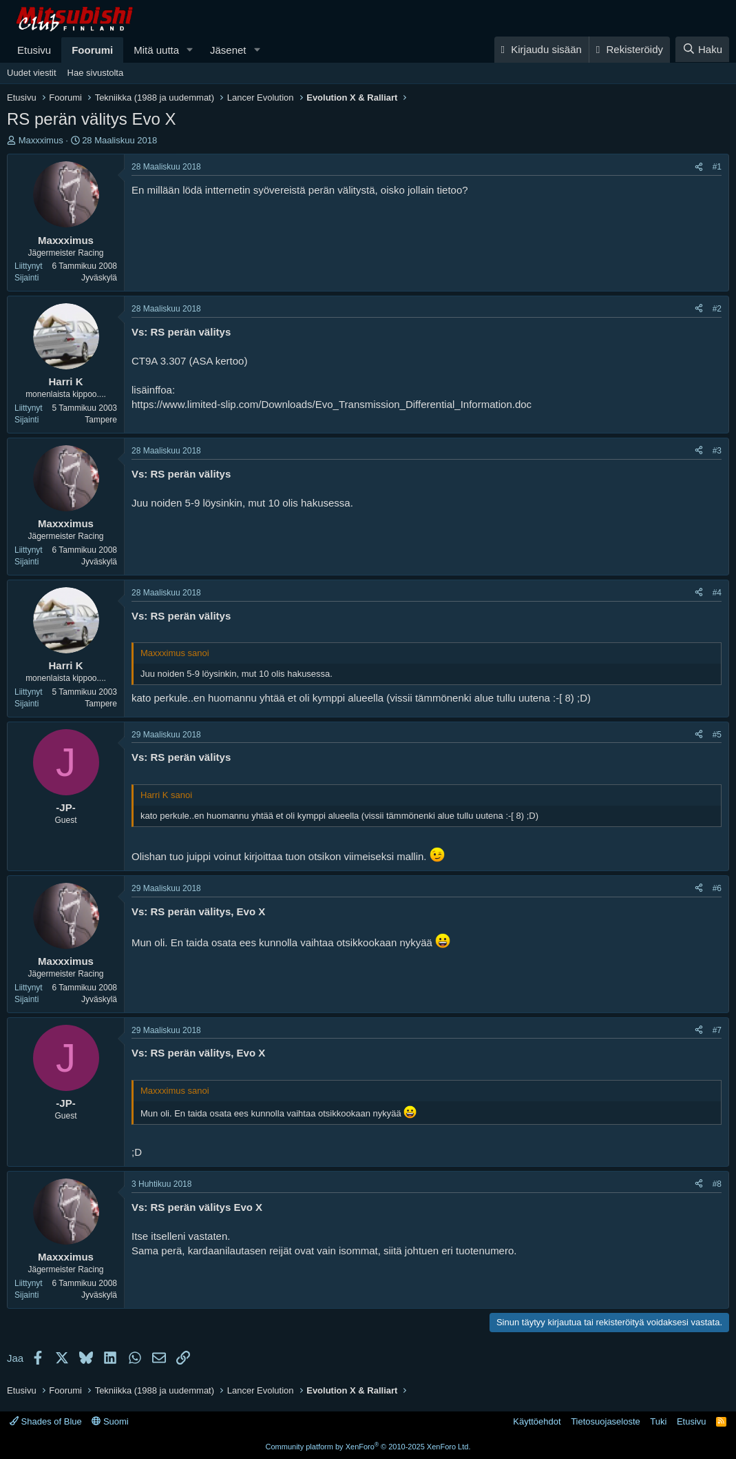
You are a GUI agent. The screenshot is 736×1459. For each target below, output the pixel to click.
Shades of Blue (46, 1421)
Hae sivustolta (95, 73)
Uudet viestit (31, 73)
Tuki (658, 1421)
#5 (717, 734)
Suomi (110, 1421)
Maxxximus (41, 140)
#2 (717, 309)
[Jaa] (699, 167)
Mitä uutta (156, 50)
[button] (190, 50)
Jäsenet (228, 50)
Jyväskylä (99, 278)
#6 (717, 888)
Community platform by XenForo (368, 1446)
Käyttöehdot (536, 1421)
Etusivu (34, 50)
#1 (717, 167)
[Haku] (702, 49)
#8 (717, 1184)
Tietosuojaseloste (605, 1421)
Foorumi (92, 50)
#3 (717, 451)
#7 (717, 1030)
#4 (717, 593)
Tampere (101, 420)
